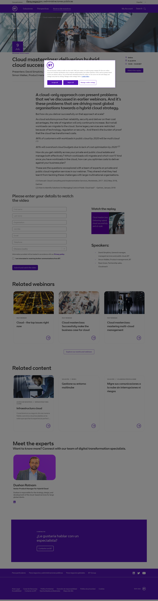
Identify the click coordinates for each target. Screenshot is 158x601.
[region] (79, 74)
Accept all (55, 82)
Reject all (71, 82)
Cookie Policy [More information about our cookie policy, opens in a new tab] (85, 76)
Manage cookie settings (88, 82)
